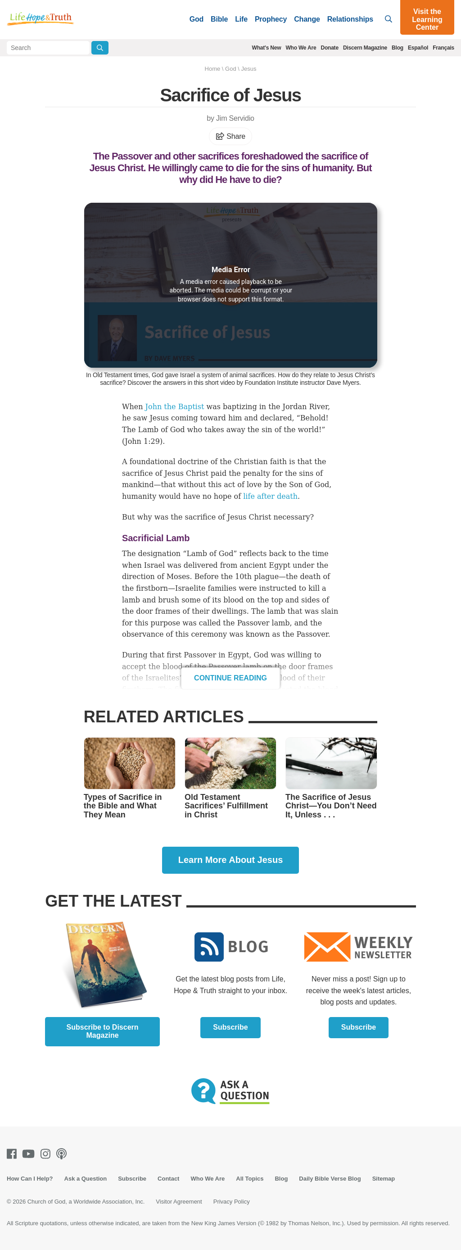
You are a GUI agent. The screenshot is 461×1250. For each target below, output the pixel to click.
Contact (168, 1178)
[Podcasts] (63, 1153)
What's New (266, 48)
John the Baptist (174, 406)
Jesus (248, 68)
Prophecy (271, 19)
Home (213, 68)
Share (230, 136)
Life (241, 19)
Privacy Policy (231, 1201)
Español (418, 48)
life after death (270, 496)
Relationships (350, 19)
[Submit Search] (99, 48)
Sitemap (383, 1178)
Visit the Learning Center (427, 19)
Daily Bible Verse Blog (330, 1178)
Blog (397, 48)
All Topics (249, 1178)
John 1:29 (142, 441)
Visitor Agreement (179, 1201)
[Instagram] (47, 1153)
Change (307, 19)
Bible (219, 19)
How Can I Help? (30, 1178)
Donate (329, 48)
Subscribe (230, 1027)
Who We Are (300, 48)
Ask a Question (85, 1178)
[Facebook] (13, 1153)
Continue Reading (230, 678)
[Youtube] (30, 1153)
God (196, 19)
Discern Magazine (365, 48)
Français (443, 48)
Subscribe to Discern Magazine (103, 1031)
